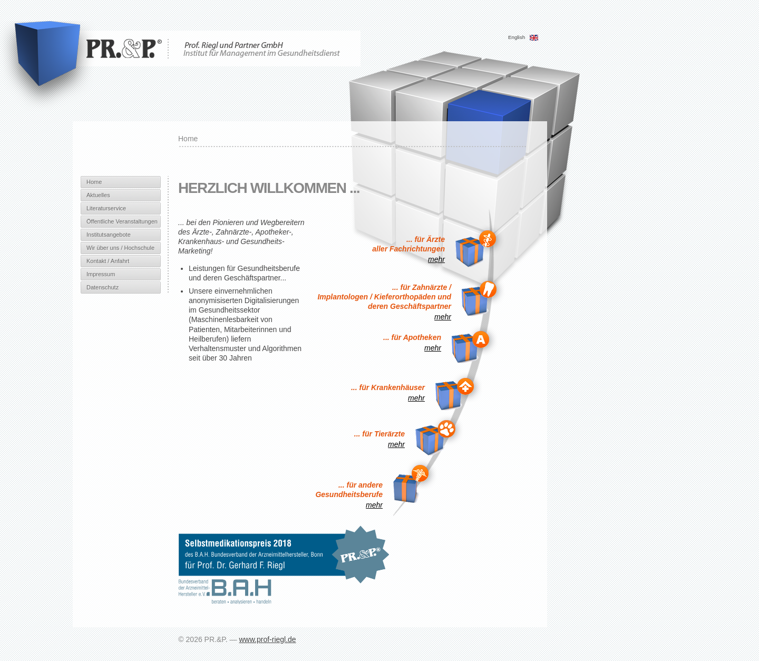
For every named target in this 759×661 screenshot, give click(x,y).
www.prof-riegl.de (267, 639)
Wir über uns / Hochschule (120, 248)
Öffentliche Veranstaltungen (122, 221)
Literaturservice (106, 208)
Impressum (100, 274)
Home (94, 182)
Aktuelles (98, 195)
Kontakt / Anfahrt (107, 261)
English (523, 37)
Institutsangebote (108, 234)
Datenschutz (102, 287)
